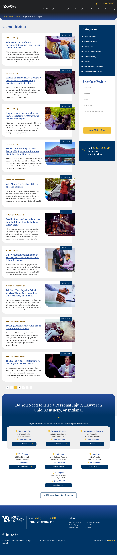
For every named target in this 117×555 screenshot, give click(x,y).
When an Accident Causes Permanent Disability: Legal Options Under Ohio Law (23, 45)
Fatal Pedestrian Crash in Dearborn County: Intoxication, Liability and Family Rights (23, 222)
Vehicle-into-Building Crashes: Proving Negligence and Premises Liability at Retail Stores (22, 151)
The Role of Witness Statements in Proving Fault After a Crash (23, 362)
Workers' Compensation (15, 286)
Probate (87, 62)
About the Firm (40, 9)
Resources (101, 9)
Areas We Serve (92, 9)
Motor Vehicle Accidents (15, 179)
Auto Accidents (12, 250)
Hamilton (96, 454)
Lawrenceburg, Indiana (93, 431)
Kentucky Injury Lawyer (66, 9)
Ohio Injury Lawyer (52, 9)
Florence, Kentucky (59, 431)
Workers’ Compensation (93, 72)
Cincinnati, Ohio (25, 431)
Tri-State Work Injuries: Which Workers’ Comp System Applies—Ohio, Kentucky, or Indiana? (22, 293)
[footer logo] (13, 519)
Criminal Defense (90, 42)
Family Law (88, 47)
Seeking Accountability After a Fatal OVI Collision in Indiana (23, 327)
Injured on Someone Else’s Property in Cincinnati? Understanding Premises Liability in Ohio (23, 80)
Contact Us (108, 9)
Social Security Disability (93, 67)
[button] (113, 8)
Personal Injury (12, 38)
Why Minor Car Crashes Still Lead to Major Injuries (22, 185)
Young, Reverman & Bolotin (12, 17)
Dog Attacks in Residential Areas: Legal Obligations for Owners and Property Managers (22, 116)
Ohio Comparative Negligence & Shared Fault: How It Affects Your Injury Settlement (22, 257)
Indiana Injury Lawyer (80, 9)
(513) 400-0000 (105, 3)
